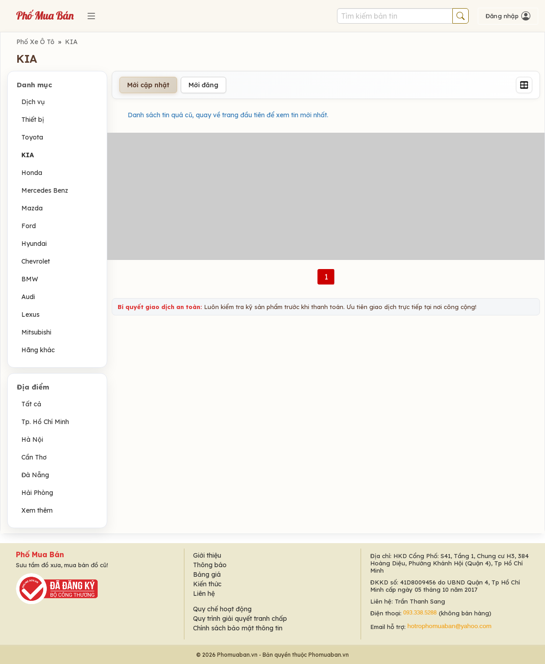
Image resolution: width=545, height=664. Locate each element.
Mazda (32, 208)
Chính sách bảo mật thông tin (237, 628)
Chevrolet (35, 261)
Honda (31, 173)
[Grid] (524, 85)
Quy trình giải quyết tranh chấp (240, 618)
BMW (29, 279)
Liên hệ (204, 593)
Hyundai (34, 244)
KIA (71, 42)
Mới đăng (203, 85)
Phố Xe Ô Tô (35, 42)
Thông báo (210, 565)
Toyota (32, 137)
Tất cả (31, 404)
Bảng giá (207, 574)
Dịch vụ (33, 102)
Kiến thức (207, 584)
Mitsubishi (36, 332)
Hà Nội (32, 439)
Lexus (30, 314)
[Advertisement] (326, 196)
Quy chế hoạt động (222, 609)
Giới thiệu (207, 555)
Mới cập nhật (148, 85)
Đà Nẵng (35, 475)
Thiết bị (32, 119)
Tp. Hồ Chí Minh (45, 422)
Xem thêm (37, 510)
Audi (28, 297)
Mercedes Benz (44, 190)
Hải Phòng (37, 493)
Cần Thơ (34, 457)
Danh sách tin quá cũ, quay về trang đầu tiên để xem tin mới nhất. (228, 115)
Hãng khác (38, 350)
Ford (28, 226)
